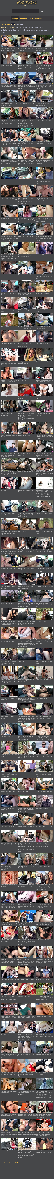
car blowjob (4, 30)
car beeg (42, 27)
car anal (3, 33)
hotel (14, 30)
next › (17, 1162)
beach (33, 30)
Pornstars (23, 19)
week (21, 24)
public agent (26, 30)
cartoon (37, 27)
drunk (37, 30)
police (10, 30)
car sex (25, 27)
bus (20, 27)
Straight (15, 19)
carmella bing (44, 30)
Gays (31, 19)
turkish (19, 30)
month (17, 24)
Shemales (38, 19)
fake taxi (30, 27)
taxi (17, 27)
